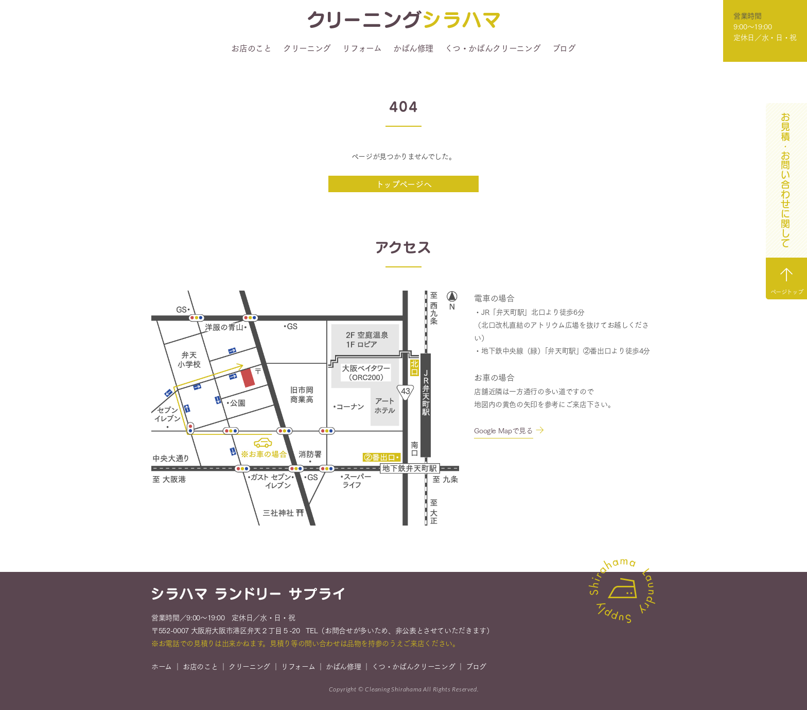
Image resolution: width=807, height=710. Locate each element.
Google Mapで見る (503, 430)
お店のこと (251, 48)
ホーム (161, 667)
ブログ (564, 48)
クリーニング (307, 48)
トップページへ (404, 183)
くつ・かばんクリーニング (492, 48)
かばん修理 (413, 48)
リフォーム (361, 48)
